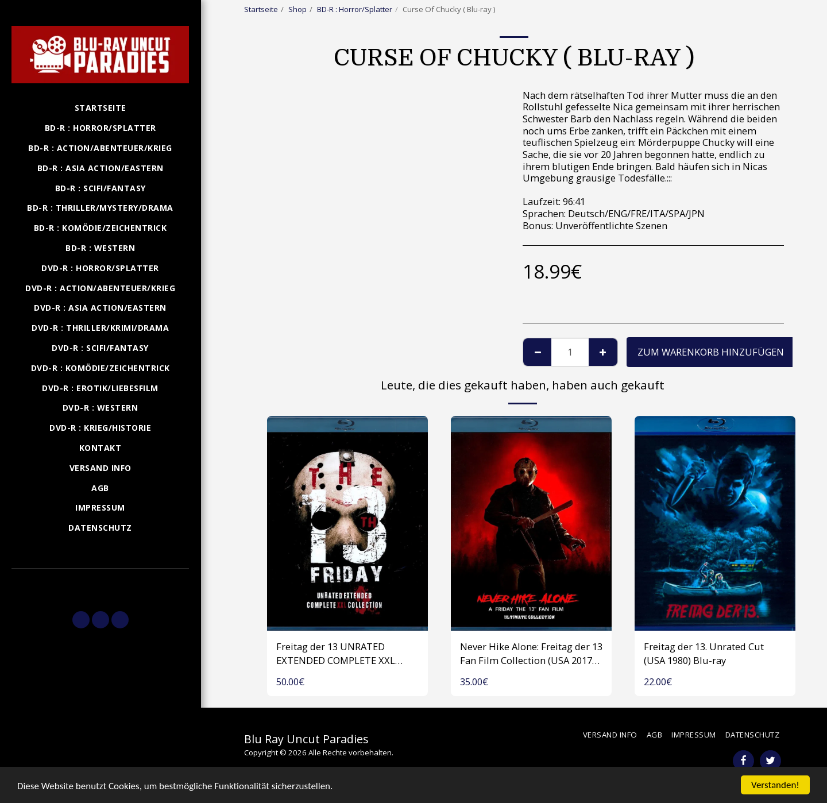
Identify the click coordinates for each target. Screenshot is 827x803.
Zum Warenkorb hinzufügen (710, 351)
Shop (297, 9)
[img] (347, 523)
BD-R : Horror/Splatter (354, 9)
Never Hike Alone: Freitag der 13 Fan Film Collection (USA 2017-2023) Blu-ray (531, 654)
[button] (100, 584)
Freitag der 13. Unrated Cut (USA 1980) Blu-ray (704, 653)
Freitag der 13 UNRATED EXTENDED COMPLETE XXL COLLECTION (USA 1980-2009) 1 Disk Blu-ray (345, 654)
